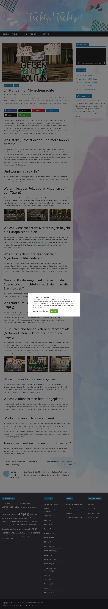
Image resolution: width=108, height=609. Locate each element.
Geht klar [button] (54, 311)
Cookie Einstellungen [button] (40, 311)
